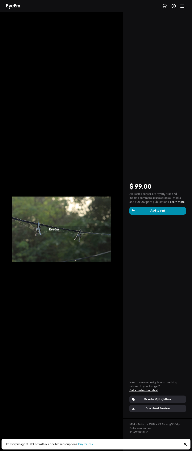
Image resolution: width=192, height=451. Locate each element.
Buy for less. (85, 444)
